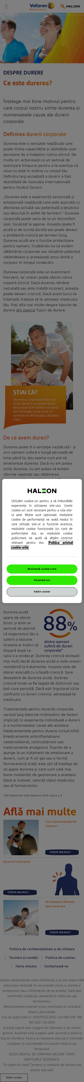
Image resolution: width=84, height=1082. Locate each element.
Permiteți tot (42, 580)
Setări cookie (42, 591)
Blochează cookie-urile (42, 569)
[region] (42, 541)
